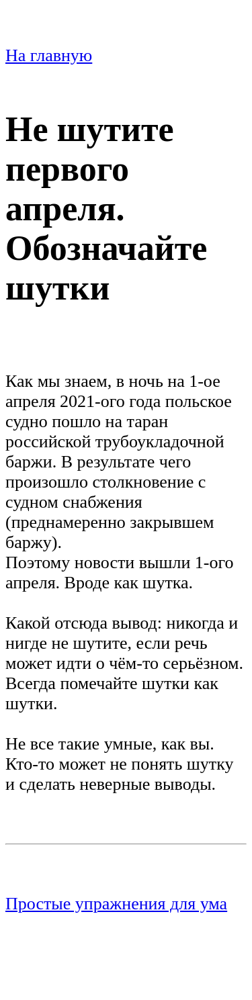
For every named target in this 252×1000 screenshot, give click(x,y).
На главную (48, 55)
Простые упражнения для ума (116, 903)
